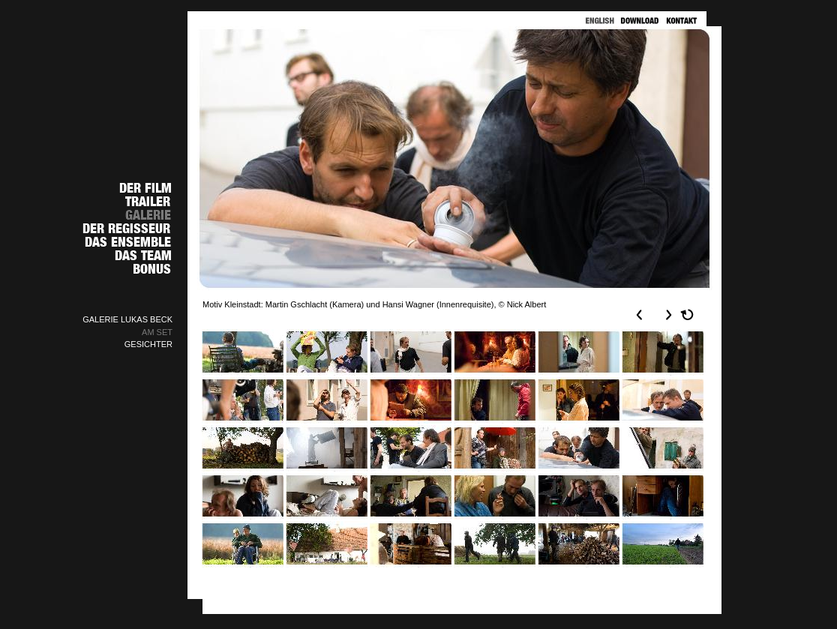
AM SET (157, 332)
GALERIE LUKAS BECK (127, 319)
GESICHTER (148, 344)
